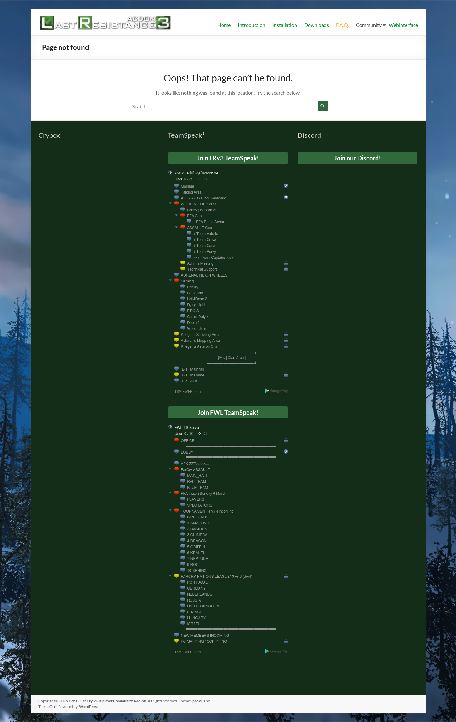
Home (224, 25)
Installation (284, 25)
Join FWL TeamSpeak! (228, 412)
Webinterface (403, 25)
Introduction (251, 25)
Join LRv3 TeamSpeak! (228, 158)
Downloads (316, 25)
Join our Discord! (357, 158)
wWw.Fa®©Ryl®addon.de (196, 173)
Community (369, 25)
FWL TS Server (187, 428)
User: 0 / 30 (184, 433)
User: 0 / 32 (184, 179)
